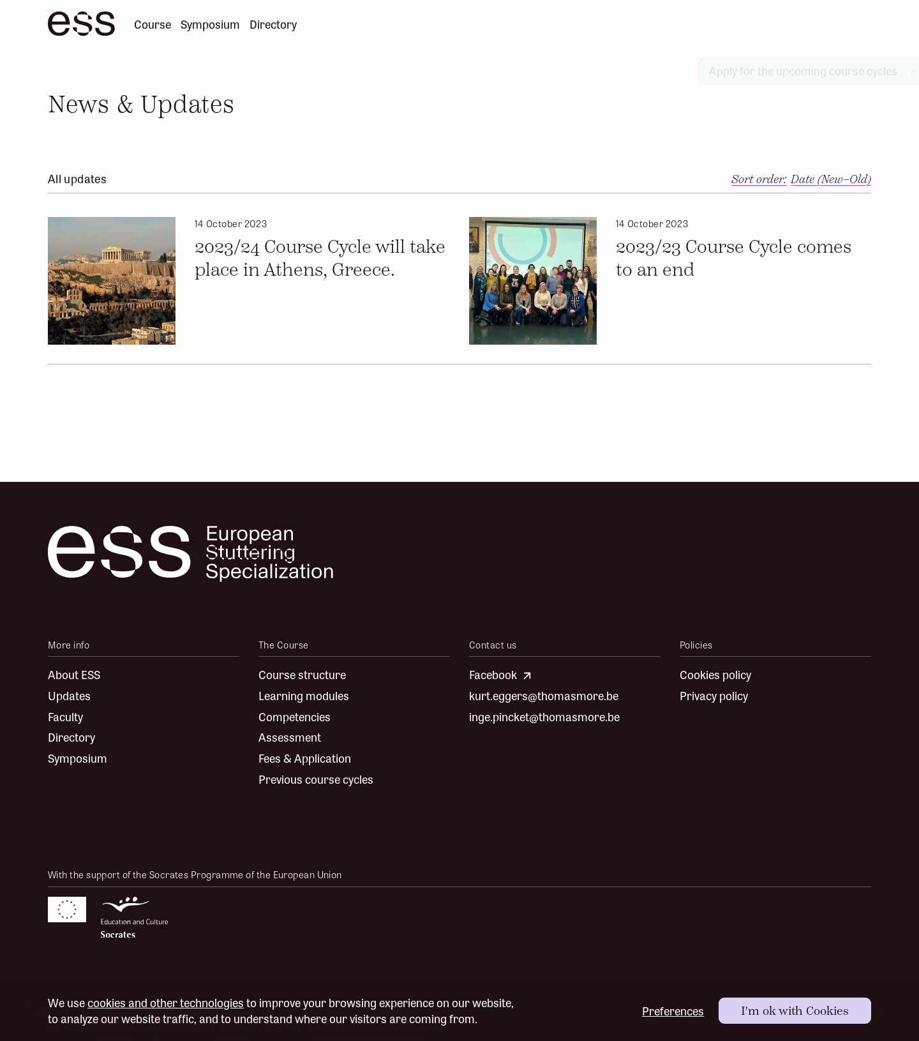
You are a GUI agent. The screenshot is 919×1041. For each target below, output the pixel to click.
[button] (831, 180)
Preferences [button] (673, 1011)
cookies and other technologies (165, 1002)
